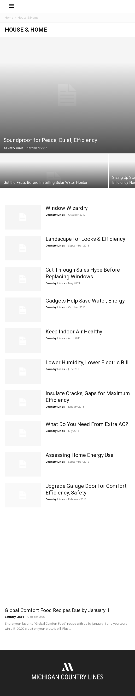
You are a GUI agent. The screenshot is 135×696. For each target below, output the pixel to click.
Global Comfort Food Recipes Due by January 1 (57, 610)
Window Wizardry (67, 208)
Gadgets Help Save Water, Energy (85, 301)
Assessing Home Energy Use (79, 455)
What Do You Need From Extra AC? (87, 424)
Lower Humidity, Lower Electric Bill (87, 362)
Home (9, 18)
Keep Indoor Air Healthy (74, 332)
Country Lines (13, 148)
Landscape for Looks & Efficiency (85, 239)
